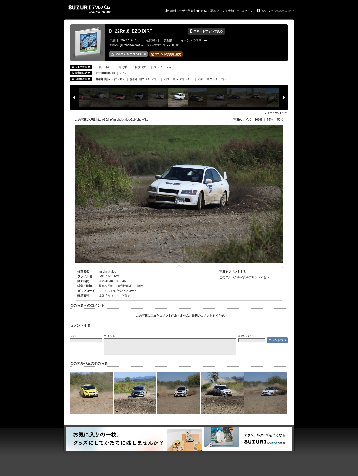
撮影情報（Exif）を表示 (114, 295)
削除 (140, 286)
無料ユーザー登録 (182, 10)
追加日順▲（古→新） (178, 79)
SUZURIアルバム (89, 9)
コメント (109, 336)
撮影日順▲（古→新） (110, 79)
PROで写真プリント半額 (217, 10)
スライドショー (164, 67)
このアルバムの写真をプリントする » (244, 277)
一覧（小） (103, 67)
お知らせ (267, 10)
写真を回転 (106, 286)
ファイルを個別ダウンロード (118, 290)
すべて (124, 73)
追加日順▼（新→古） (212, 79)
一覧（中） (122, 67)
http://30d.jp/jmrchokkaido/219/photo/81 (122, 119)
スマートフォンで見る (206, 31)
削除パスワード (248, 336)
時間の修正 (125, 286)
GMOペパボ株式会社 (285, 11)
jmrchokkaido (107, 271)
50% (280, 119)
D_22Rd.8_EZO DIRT (130, 31)
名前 (73, 336)
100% (258, 119)
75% (270, 119)
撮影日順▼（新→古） (144, 79)
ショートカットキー (276, 112)
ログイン (247, 10)
